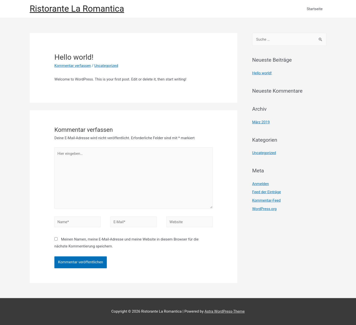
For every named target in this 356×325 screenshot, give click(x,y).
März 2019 (261, 122)
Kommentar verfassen (72, 65)
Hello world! (262, 73)
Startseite (315, 9)
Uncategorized (106, 65)
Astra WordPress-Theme (224, 311)
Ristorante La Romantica (77, 9)
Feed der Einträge (266, 192)
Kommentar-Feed (266, 200)
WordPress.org (264, 209)
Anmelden (260, 184)
